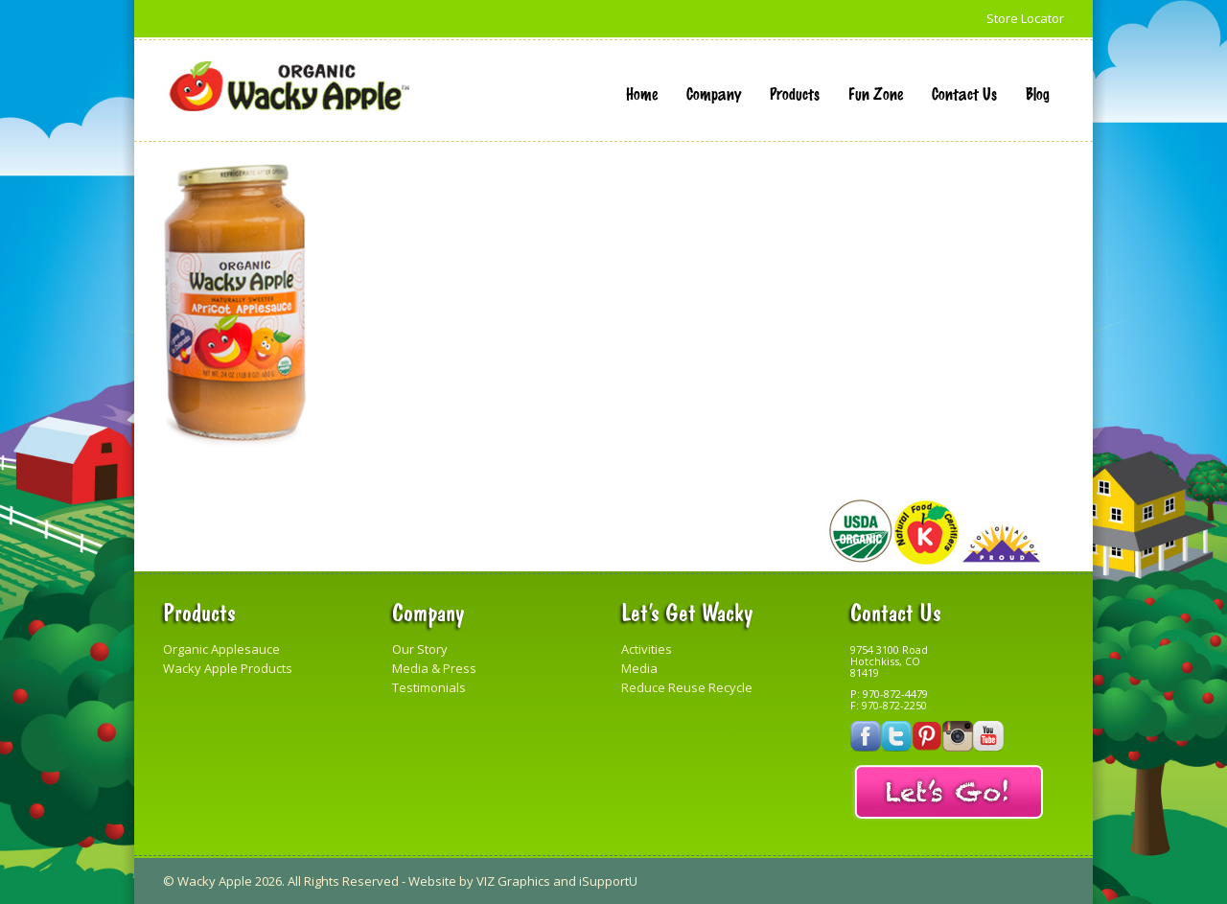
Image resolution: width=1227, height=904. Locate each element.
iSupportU (608, 881)
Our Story (420, 649)
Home (642, 93)
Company (713, 93)
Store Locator (1025, 18)
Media (639, 668)
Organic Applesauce (221, 649)
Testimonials (429, 687)
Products (795, 93)
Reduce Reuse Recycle (686, 687)
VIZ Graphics (513, 881)
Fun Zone (875, 93)
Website (432, 881)
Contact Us (964, 93)
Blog (1038, 93)
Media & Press (434, 668)
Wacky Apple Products (227, 668)
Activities (646, 649)
